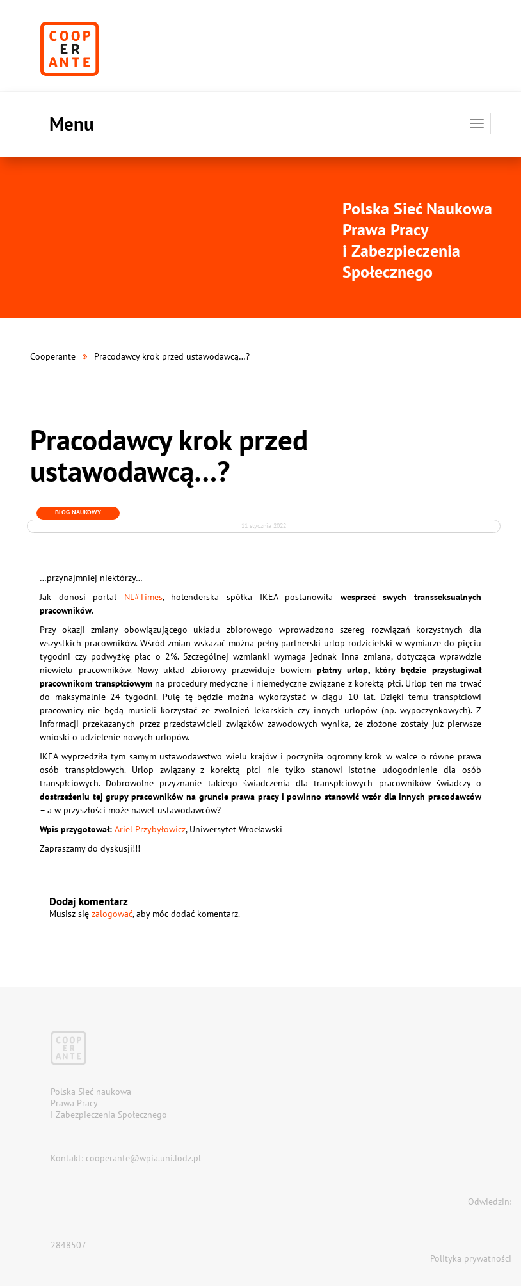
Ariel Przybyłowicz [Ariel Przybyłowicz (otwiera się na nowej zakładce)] (150, 829)
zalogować (112, 913)
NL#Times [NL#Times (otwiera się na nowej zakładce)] (143, 597)
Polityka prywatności (470, 1258)
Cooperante (53, 356)
